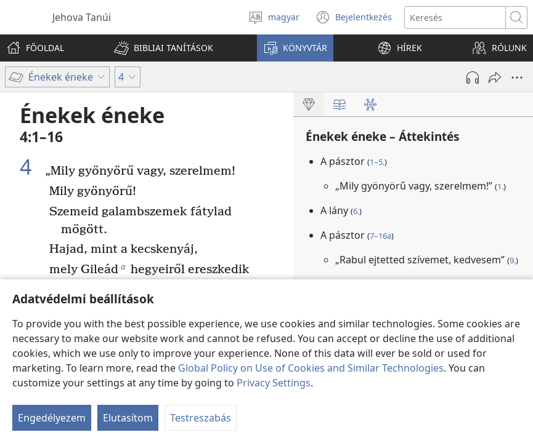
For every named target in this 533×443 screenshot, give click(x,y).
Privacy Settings (274, 382)
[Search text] (455, 17)
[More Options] (517, 77)
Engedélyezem (52, 418)
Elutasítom (128, 418)
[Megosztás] (495, 77)
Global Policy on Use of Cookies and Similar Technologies (311, 368)
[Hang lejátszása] (473, 77)
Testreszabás (200, 418)
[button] (163, 48)
